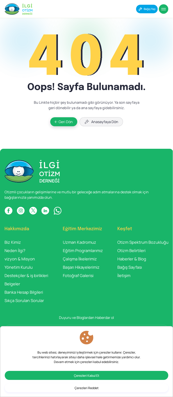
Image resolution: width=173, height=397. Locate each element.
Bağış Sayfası (129, 267)
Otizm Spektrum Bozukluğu (142, 242)
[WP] (57, 210)
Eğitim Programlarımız (83, 250)
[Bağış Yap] (147, 9)
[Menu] (163, 9)
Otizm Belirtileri (131, 250)
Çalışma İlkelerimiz (80, 259)
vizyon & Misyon (20, 259)
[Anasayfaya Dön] (101, 121)
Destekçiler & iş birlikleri (26, 275)
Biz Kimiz (13, 242)
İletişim (123, 275)
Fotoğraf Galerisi (78, 275)
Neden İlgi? (15, 250)
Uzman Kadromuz (79, 242)
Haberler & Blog (131, 259)
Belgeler (12, 283)
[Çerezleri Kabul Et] (86, 375)
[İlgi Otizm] (18, 9)
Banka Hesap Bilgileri (24, 292)
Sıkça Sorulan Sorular (24, 300)
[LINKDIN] (45, 210)
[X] (33, 210)
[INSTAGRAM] (21, 210)
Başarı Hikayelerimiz (81, 267)
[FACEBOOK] (8, 210)
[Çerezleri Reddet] (86, 387)
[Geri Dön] (63, 121)
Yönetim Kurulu (19, 267)
